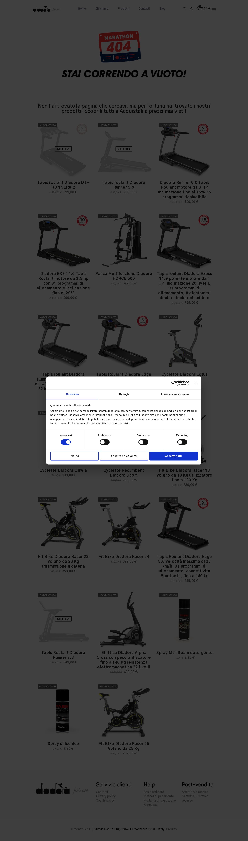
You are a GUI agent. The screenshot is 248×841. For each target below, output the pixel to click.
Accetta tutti (173, 455)
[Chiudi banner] (196, 383)
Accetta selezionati (124, 455)
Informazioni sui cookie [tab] (175, 394)
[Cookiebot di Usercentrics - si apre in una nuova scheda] (174, 383)
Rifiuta (74, 455)
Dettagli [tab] (124, 394)
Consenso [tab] (72, 394)
